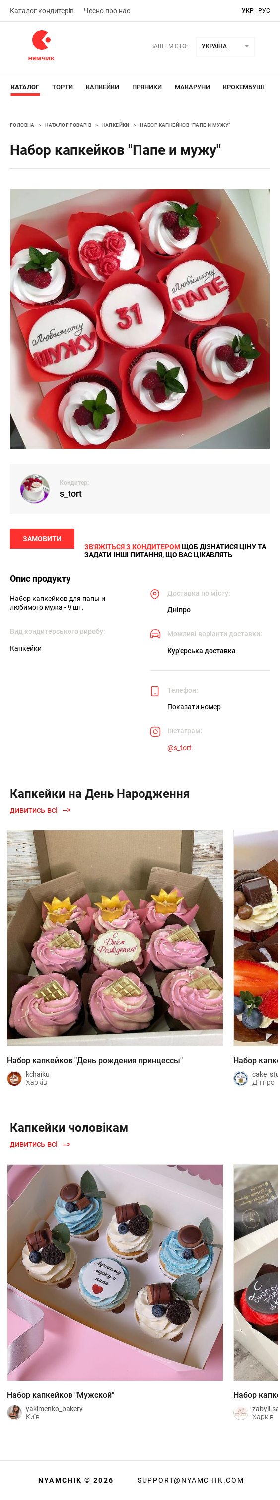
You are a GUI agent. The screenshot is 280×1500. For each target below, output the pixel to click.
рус (264, 10)
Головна (22, 125)
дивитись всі (34, 810)
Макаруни (192, 87)
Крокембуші (243, 87)
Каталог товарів (68, 125)
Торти (62, 87)
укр (248, 10)
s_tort (71, 493)
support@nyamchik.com (190, 1480)
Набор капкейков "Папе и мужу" (185, 125)
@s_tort (179, 748)
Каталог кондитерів (42, 11)
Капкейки (102, 87)
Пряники (147, 87)
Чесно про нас (107, 11)
